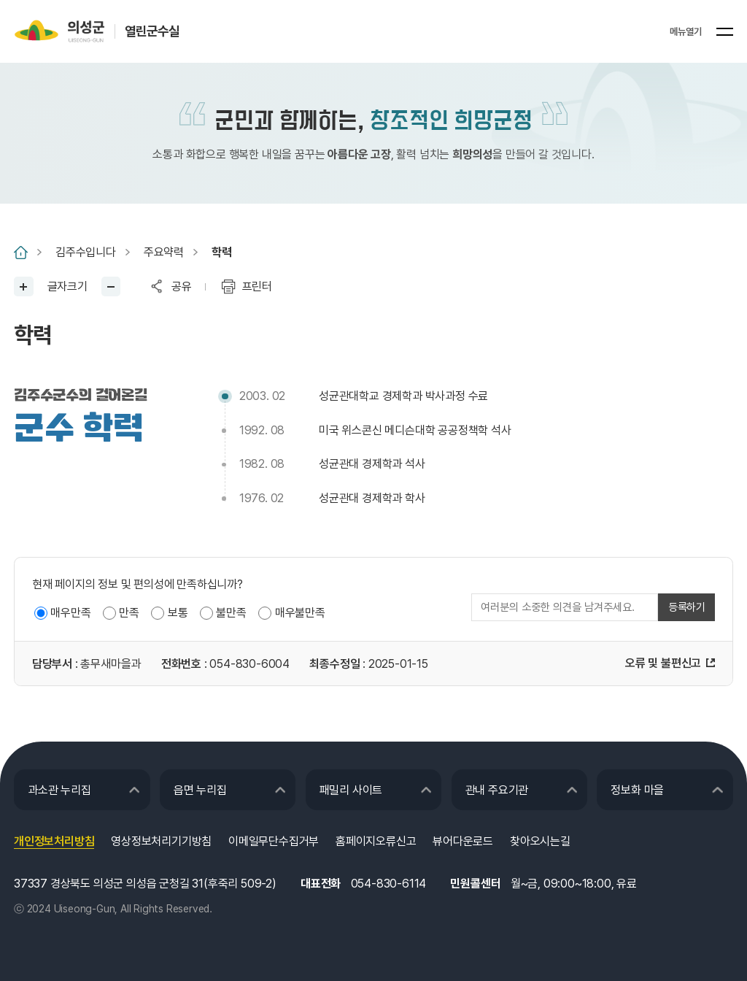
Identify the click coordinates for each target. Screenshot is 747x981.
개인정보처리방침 (54, 841)
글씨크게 (24, 286)
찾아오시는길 (540, 841)
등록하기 (686, 607)
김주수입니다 (85, 252)
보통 (178, 613)
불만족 (231, 613)
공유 (181, 286)
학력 (222, 252)
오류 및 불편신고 (663, 663)
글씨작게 (111, 286)
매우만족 (70, 613)
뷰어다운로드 (463, 841)
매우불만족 (300, 613)
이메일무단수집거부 (273, 841)
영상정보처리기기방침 (161, 841)
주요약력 (164, 252)
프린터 (257, 286)
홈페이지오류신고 (376, 841)
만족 (129, 613)
